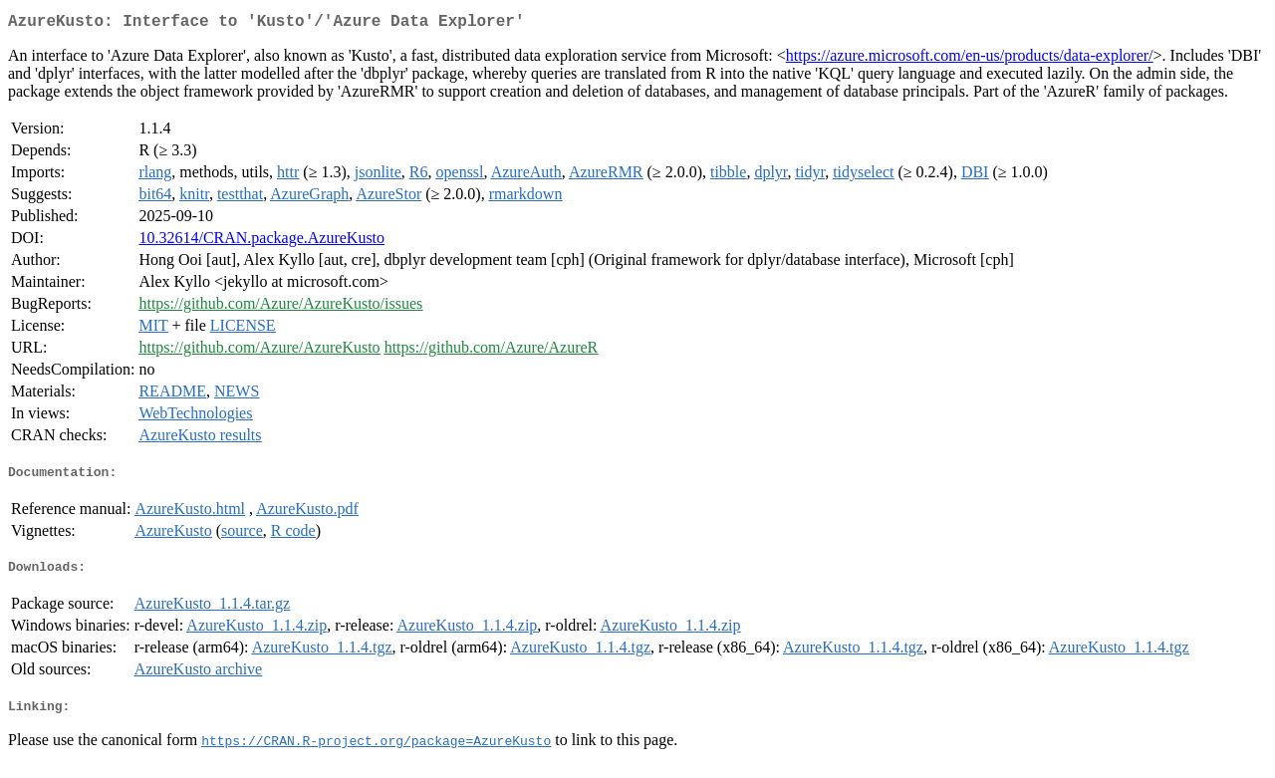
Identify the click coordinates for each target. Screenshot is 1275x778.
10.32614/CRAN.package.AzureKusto (261, 241)
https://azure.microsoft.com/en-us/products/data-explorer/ (969, 59)
